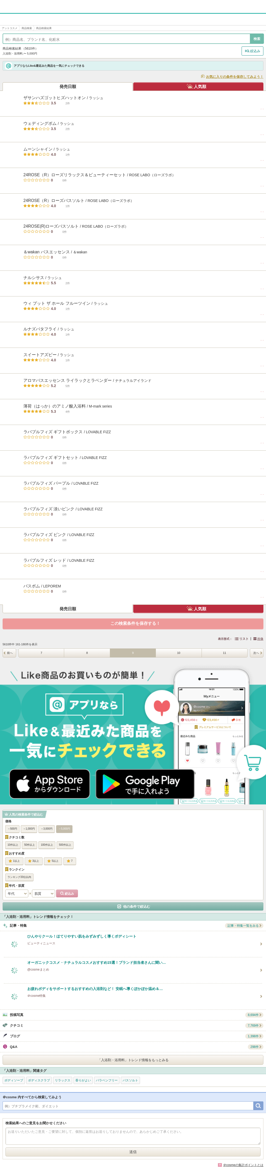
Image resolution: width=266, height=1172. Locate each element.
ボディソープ (13, 1080)
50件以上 (29, 844)
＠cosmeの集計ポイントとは (243, 1165)
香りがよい (83, 1080)
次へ (256, 652)
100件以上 (47, 844)
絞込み (255, 51)
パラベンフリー (107, 1080)
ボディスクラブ (39, 1080)
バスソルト (130, 1080)
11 (224, 652)
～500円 (12, 828)
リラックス (62, 1080)
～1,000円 (29, 828)
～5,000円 (64, 828)
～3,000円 (46, 828)
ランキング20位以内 (19, 877)
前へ (10, 652)
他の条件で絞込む (136, 907)
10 (178, 652)
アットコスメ (9, 28)
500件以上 (65, 844)
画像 (260, 639)
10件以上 (13, 844)
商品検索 (27, 28)
